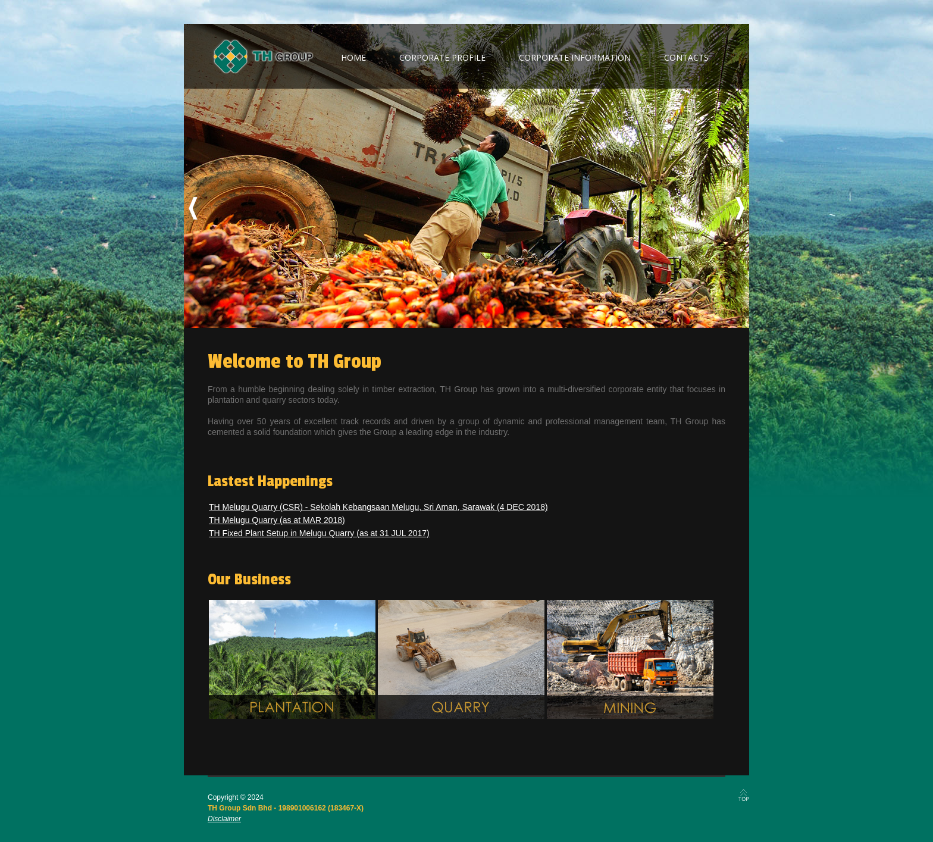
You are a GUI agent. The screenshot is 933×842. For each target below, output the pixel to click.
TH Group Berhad (263, 56)
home (353, 57)
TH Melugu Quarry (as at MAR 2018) (277, 520)
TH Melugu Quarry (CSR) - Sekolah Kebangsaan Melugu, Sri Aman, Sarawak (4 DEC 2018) (378, 507)
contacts (686, 57)
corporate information (575, 57)
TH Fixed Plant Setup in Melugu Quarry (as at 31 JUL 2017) (319, 533)
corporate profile (442, 57)
